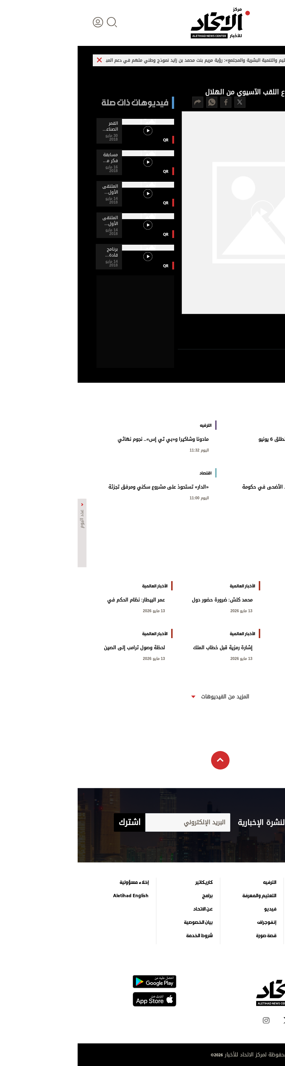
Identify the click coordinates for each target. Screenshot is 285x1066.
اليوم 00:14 (252, 610)
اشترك (52, 822)
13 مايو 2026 (164, 610)
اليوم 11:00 (121, 497)
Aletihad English (53, 896)
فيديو (192, 909)
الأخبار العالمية (248, 896)
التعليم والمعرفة (182, 896)
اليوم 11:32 (121, 449)
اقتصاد (255, 909)
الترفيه (192, 882)
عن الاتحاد (125, 909)
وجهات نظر (251, 936)
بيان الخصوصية (120, 922)
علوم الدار (252, 882)
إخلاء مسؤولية (56, 882)
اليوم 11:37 (252, 449)
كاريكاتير (126, 882)
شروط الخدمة (122, 936)
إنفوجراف (189, 922)
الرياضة (255, 922)
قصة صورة (189, 936)
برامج (130, 896)
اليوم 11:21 (252, 497)
